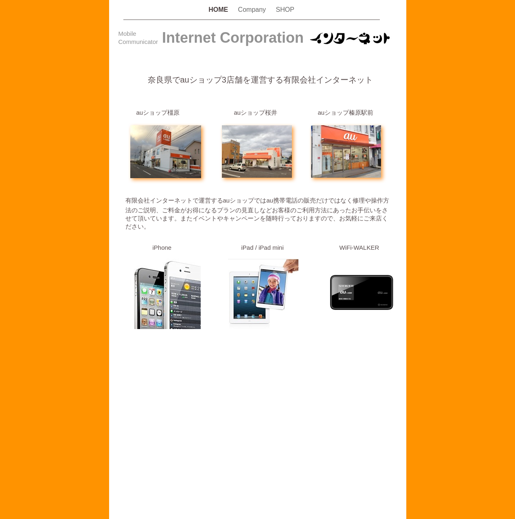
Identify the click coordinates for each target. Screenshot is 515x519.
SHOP (285, 9)
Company (253, 9)
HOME (219, 9)
